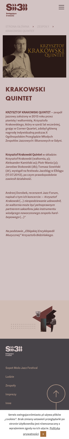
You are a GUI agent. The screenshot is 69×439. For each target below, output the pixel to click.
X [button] (43, 434)
